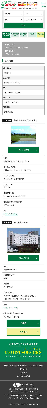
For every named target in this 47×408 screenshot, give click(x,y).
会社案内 (23, 372)
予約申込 (40, 34)
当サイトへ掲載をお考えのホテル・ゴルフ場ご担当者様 (23, 365)
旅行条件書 (23, 369)
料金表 (32, 34)
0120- (26, 352)
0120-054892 (8, 8)
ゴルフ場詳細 (15, 34)
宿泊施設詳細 (23, 34)
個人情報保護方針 (23, 376)
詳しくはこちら (11, 213)
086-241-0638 (16, 395)
